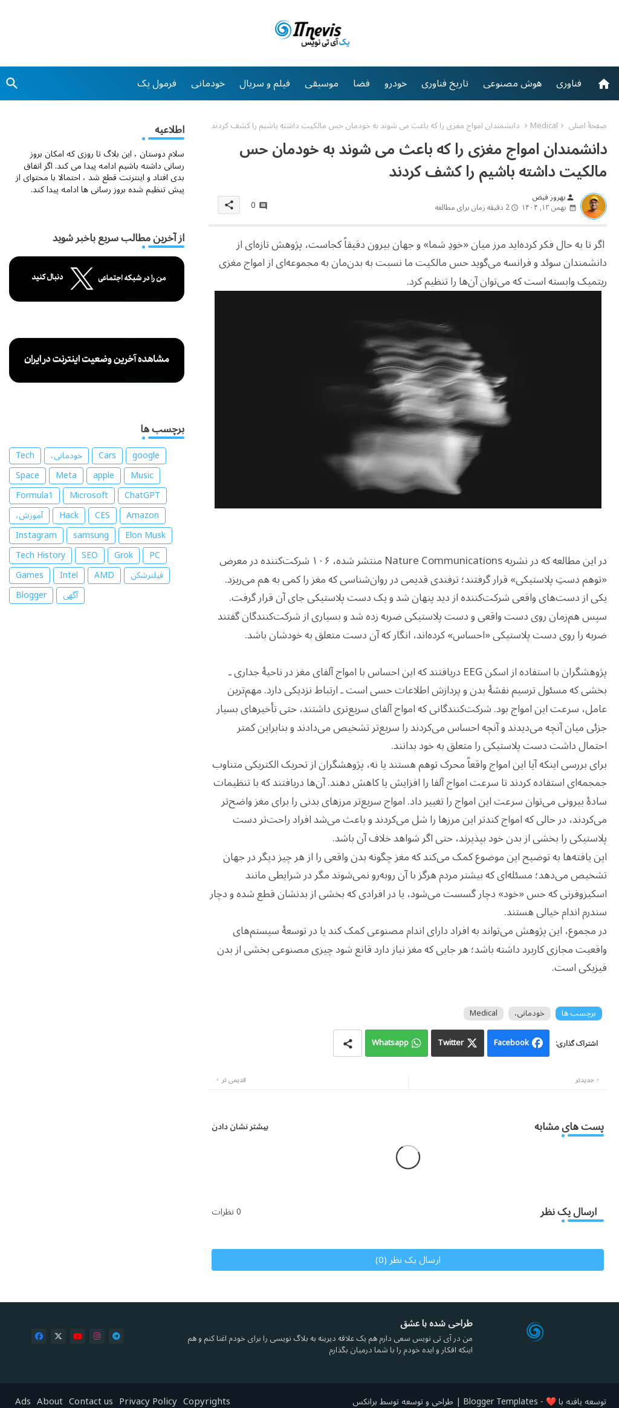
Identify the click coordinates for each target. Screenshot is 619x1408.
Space (27, 475)
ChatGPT (142, 495)
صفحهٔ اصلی (587, 125)
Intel (69, 575)
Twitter (451, 1042)
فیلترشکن (147, 575)
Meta (66, 475)
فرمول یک (157, 83)
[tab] (569, 83)
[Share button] (347, 1043)
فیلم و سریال (264, 83)
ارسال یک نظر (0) (408, 1260)
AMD (104, 575)
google (146, 455)
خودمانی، (529, 1013)
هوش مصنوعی (512, 83)
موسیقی (322, 83)
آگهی (70, 595)
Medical (544, 125)
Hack (69, 515)
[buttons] (39, 1336)
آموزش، (29, 515)
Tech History (40, 555)
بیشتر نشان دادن (240, 1126)
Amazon (142, 515)
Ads (23, 1401)
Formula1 (34, 495)
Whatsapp (390, 1042)
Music (142, 475)
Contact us (91, 1401)
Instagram (36, 535)
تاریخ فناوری (444, 83)
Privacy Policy (148, 1401)
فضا (361, 83)
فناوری (569, 83)
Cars (107, 455)
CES (102, 515)
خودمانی (208, 83)
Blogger (31, 595)
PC (154, 555)
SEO (90, 555)
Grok (123, 555)
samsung (91, 535)
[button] (12, 83)
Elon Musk (145, 535)
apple (103, 475)
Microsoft (89, 495)
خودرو (395, 83)
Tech (25, 455)
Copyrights (206, 1401)
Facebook (511, 1042)
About (50, 1401)
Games (30, 575)
